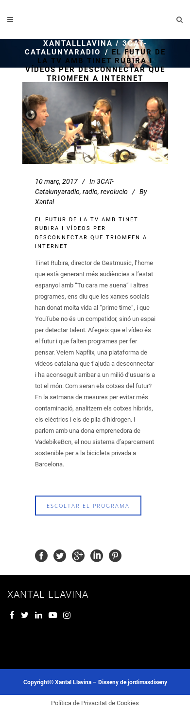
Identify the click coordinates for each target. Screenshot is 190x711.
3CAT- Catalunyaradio (86, 47)
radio (90, 192)
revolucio (114, 192)
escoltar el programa (88, 505)
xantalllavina (78, 43)
